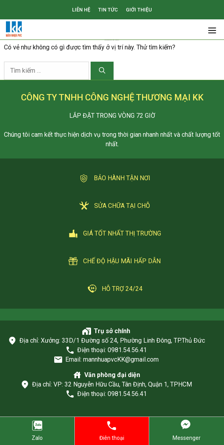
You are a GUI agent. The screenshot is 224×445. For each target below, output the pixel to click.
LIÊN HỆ (81, 10)
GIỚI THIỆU (139, 10)
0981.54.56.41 (127, 350)
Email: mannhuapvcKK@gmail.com (112, 359)
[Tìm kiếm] (102, 71)
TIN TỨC (108, 10)
